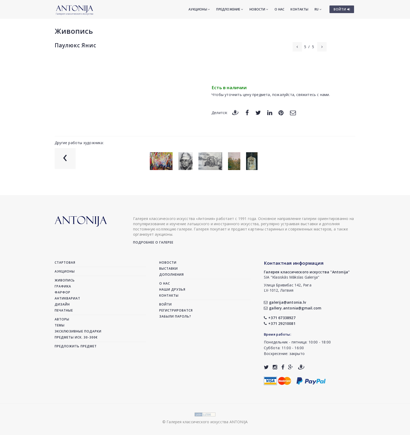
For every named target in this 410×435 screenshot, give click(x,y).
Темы (60, 325)
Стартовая (65, 262)
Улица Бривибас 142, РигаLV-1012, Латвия (287, 288)
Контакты (299, 9)
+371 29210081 (279, 323)
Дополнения (171, 274)
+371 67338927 (279, 317)
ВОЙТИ (342, 9)
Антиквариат (67, 298)
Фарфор (62, 292)
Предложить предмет (76, 346)
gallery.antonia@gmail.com (292, 308)
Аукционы (199, 9)
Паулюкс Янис (75, 45)
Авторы (62, 319)
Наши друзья (172, 289)
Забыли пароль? (175, 316)
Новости (258, 9)
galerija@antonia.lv (285, 302)
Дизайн (62, 304)
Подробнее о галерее (153, 242)
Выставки (168, 268)
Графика (63, 286)
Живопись (74, 31)
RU (318, 9)
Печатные (64, 310)
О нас (279, 9)
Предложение (229, 9)
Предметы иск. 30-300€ (76, 337)
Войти (165, 304)
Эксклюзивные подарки (78, 331)
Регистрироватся (176, 310)
